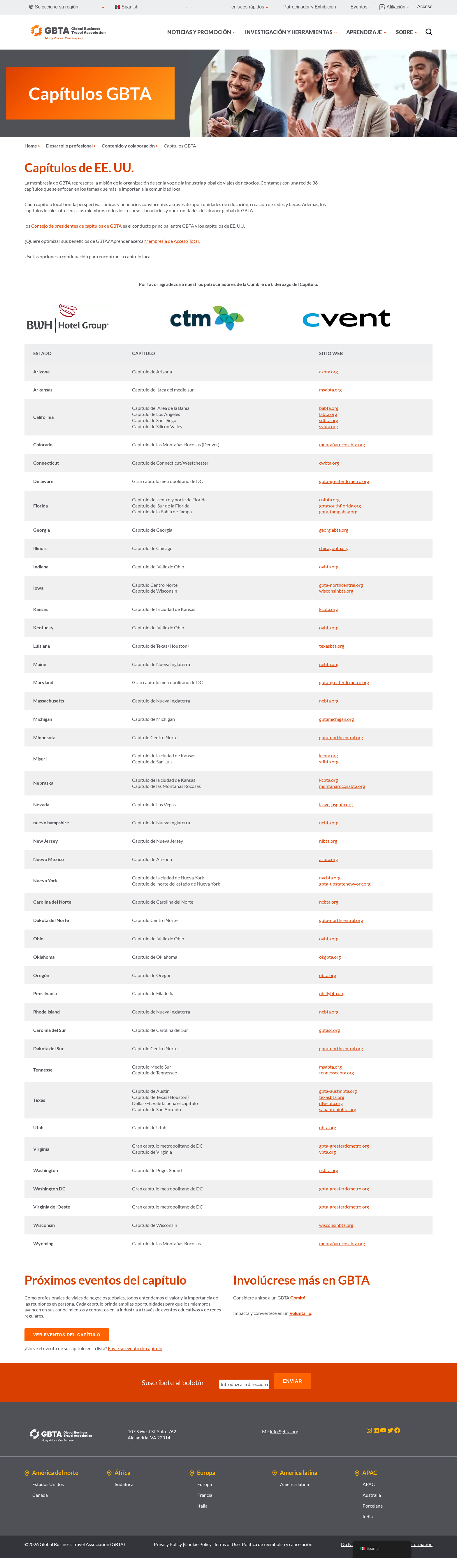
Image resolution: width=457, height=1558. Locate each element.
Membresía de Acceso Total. (172, 241)
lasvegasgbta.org (336, 804)
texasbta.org (331, 646)
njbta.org (328, 841)
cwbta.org (329, 463)
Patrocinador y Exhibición (309, 6)
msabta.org (330, 389)
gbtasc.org (329, 1030)
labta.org (328, 414)
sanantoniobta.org (337, 1109)
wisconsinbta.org (336, 590)
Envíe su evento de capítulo (135, 1348)
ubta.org (327, 1127)
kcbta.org (328, 609)
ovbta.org (328, 566)
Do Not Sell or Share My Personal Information (387, 1539)
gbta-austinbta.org (338, 1091)
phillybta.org (331, 993)
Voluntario (300, 1313)
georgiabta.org (333, 530)
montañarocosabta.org (342, 444)
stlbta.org (328, 761)
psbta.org (328, 1170)
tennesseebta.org (336, 1072)
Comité (297, 1297)
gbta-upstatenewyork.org (344, 883)
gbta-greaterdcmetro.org (344, 481)
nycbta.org (329, 877)
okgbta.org (330, 957)
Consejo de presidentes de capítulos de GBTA (76, 226)
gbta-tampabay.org (338, 511)
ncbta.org (328, 901)
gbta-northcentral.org (341, 585)
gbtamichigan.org (336, 719)
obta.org (327, 975)
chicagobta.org (334, 548)
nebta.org (328, 664)
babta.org (328, 408)
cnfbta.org (329, 499)
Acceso (425, 6)
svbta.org (328, 426)
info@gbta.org (284, 1426)
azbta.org (328, 371)
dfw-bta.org (331, 1103)
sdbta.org (328, 420)
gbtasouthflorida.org (340, 505)
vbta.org (327, 1152)
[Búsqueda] (429, 32)
